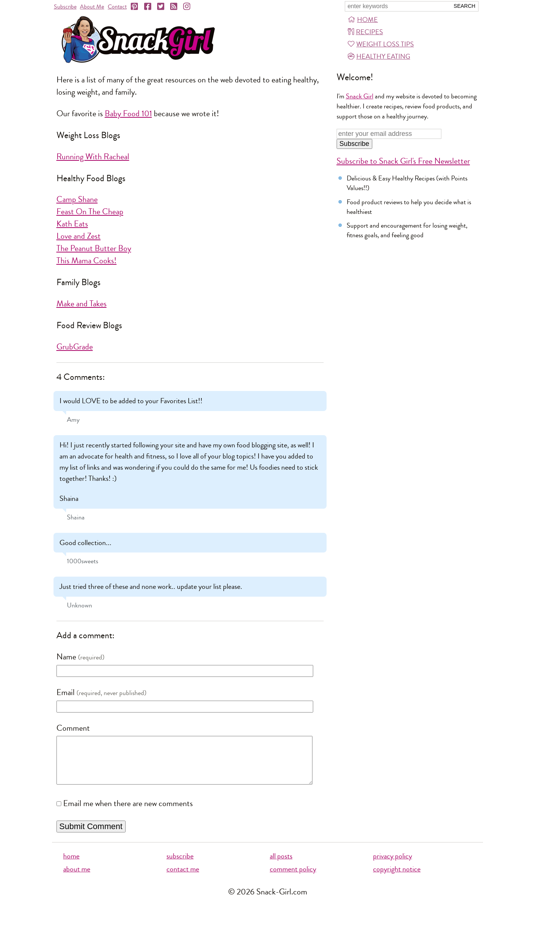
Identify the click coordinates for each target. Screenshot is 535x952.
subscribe (180, 865)
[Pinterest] (135, 6)
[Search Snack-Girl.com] (397, 6)
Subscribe (65, 6)
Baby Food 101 (128, 114)
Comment (73, 728)
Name (66, 657)
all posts (281, 865)
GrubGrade (74, 347)
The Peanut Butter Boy (93, 248)
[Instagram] (187, 6)
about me (76, 878)
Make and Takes (81, 304)
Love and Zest (78, 236)
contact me (182, 878)
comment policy (293, 878)
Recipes (365, 32)
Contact (117, 6)
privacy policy (392, 865)
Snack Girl (359, 96)
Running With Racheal (92, 157)
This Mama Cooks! (86, 261)
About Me (92, 6)
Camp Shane (77, 199)
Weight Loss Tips (381, 44)
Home (363, 20)
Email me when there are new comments (128, 813)
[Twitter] (161, 6)
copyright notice (397, 878)
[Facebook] (148, 6)
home (71, 865)
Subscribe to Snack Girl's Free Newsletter (403, 161)
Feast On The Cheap (89, 212)
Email (65, 692)
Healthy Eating (379, 56)
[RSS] (174, 6)
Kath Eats (72, 224)
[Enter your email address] (389, 134)
